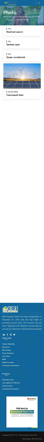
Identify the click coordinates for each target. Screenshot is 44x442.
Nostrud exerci (14, 31)
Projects (9, 20)
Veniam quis (13, 44)
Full (9, 29)
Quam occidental (15, 57)
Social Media (13, 92)
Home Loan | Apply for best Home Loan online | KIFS (21, 17)
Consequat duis (15, 95)
